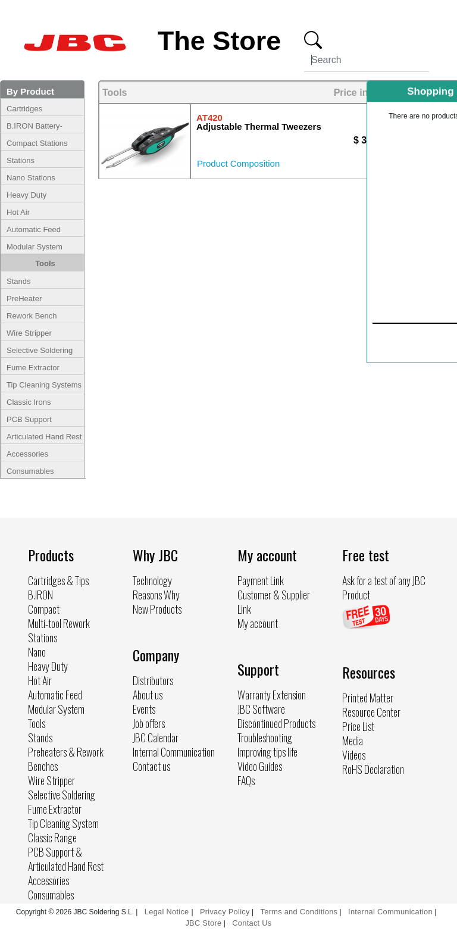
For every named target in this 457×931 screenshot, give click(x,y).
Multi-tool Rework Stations (59, 630)
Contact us (151, 766)
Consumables (30, 471)
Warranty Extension (271, 694)
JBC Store (203, 922)
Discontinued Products (276, 723)
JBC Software (261, 709)
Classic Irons (29, 402)
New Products (157, 609)
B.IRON (40, 594)
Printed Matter (367, 697)
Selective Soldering (40, 350)
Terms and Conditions (299, 911)
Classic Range (52, 837)
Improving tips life (267, 752)
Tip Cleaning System (63, 823)
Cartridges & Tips (58, 580)
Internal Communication (174, 752)
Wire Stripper (29, 333)
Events (144, 709)
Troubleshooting (264, 737)
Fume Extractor (33, 367)
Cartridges (24, 108)
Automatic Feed (34, 229)
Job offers (149, 723)
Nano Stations (31, 177)
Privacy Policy (225, 911)
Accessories (27, 453)
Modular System (34, 246)
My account (257, 623)
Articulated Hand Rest (44, 436)
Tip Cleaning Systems (44, 384)
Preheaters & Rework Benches (66, 759)
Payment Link (260, 580)
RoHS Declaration (373, 769)
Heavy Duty (26, 194)
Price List (358, 726)
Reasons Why (156, 594)
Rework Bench (32, 315)
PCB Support (29, 419)
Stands (18, 281)
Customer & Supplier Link (273, 602)
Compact (44, 609)
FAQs (246, 780)
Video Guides (259, 766)
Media (352, 740)
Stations (21, 160)
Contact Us (251, 922)
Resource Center (371, 712)
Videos (353, 755)
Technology (152, 580)
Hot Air (18, 212)
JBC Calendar (156, 737)
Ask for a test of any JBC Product (383, 587)
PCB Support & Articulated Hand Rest (66, 859)
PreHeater (24, 298)
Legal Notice (168, 911)
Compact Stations (37, 143)
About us (147, 694)
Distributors (153, 680)
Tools (45, 263)
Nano (37, 652)
